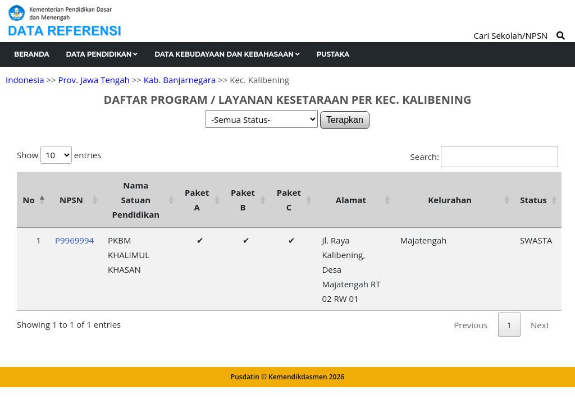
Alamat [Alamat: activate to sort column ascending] (351, 199)
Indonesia (25, 79)
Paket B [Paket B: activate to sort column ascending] (243, 200)
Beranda (31, 54)
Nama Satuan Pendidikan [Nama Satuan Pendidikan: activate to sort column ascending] (136, 200)
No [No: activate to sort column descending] (28, 199)
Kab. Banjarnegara (180, 79)
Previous (470, 324)
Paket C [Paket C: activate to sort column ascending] (289, 200)
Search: (484, 156)
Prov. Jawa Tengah (93, 79)
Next (540, 324)
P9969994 (74, 240)
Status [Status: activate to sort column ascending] (533, 199)
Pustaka (333, 54)
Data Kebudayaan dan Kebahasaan (227, 54)
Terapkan (344, 120)
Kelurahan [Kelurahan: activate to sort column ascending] (450, 199)
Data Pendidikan (102, 54)
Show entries (59, 155)
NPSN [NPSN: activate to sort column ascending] (71, 199)
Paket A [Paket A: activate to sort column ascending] (197, 200)
